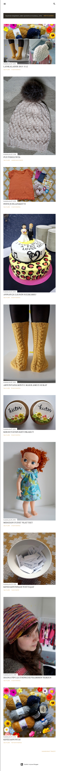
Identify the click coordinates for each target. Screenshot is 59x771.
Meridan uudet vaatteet (18, 522)
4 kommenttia (15, 69)
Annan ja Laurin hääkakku (19, 294)
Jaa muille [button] (6, 69)
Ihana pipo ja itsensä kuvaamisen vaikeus (27, 677)
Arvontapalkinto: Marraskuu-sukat (25, 385)
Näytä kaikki (49, 16)
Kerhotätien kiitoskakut (18, 432)
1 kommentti (15, 590)
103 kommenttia (16, 742)
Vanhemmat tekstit (49, 751)
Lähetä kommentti (17, 160)
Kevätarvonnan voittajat (18, 587)
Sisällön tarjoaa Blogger (29, 764)
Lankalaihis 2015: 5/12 (15, 66)
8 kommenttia (15, 388)
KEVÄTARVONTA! (12, 739)
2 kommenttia (15, 525)
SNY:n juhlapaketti (14, 203)
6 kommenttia (15, 297)
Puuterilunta (11, 157)
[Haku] (54, 3)
